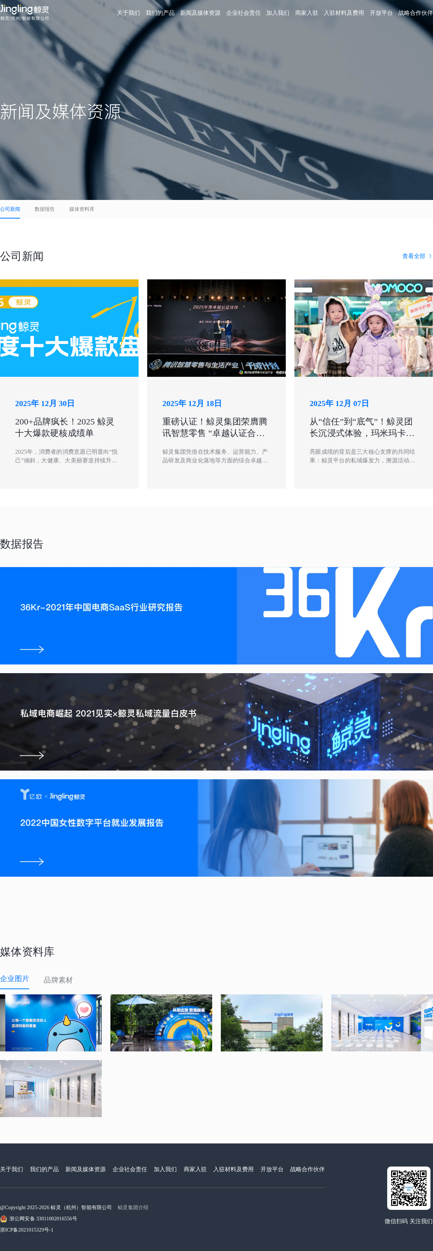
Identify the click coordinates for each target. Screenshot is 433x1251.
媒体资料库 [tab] (82, 209)
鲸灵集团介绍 (133, 1207)
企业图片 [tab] (14, 978)
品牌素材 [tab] (58, 980)
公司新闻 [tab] (10, 209)
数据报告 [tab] (45, 209)
